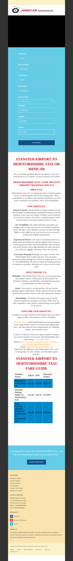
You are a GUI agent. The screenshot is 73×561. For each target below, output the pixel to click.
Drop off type (22, 75)
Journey (21, 127)
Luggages (21, 116)
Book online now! (36, 462)
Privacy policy (40, 546)
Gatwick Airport (15, 481)
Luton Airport (14, 486)
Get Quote (36, 142)
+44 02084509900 (41, 339)
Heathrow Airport (15, 478)
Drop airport (22, 86)
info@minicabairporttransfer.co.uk (39, 347)
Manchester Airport (16, 490)
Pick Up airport (23, 64)
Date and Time (23, 97)
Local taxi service (20, 322)
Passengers (22, 105)
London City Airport (16, 488)
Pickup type (22, 53)
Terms (32, 546)
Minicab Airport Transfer (26, 532)
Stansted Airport (15, 483)
